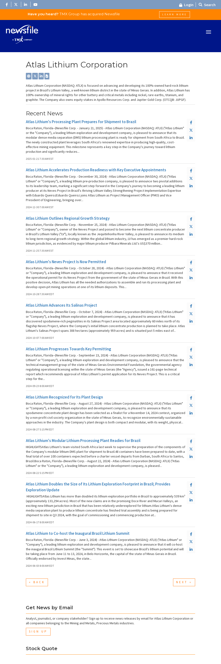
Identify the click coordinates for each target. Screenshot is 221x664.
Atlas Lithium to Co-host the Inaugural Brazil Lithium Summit (78, 533)
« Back (37, 582)
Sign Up (38, 631)
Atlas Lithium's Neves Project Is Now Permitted (66, 261)
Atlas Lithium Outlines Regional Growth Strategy (68, 218)
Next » (184, 582)
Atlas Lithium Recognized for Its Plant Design (64, 397)
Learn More (174, 14)
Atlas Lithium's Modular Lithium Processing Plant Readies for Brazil (83, 440)
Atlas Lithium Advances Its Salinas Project (61, 305)
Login (186, 4)
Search (207, 4)
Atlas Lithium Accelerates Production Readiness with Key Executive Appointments (96, 169)
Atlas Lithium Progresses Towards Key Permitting (68, 349)
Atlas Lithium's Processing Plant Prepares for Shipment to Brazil (81, 121)
